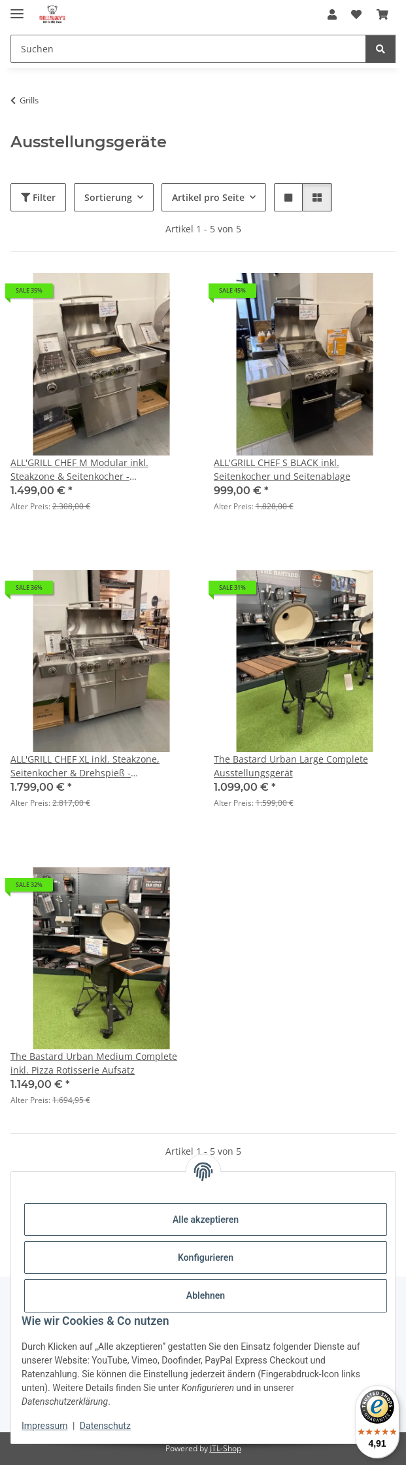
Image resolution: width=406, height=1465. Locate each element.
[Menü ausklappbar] (17, 8)
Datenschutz (105, 1425)
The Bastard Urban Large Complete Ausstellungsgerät (291, 766)
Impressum (44, 1425)
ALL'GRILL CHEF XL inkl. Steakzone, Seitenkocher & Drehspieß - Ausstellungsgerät (85, 766)
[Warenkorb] (382, 14)
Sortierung (108, 197)
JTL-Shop (225, 1448)
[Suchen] (188, 49)
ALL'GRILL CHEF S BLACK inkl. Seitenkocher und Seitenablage (282, 469)
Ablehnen (205, 1295)
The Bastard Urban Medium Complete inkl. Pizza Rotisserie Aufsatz (93, 1063)
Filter (38, 197)
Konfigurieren (205, 1257)
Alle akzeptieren (206, 1219)
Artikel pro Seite (208, 197)
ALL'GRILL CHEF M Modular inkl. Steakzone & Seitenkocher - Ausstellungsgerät (79, 469)
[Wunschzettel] (356, 14)
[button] (332, 14)
